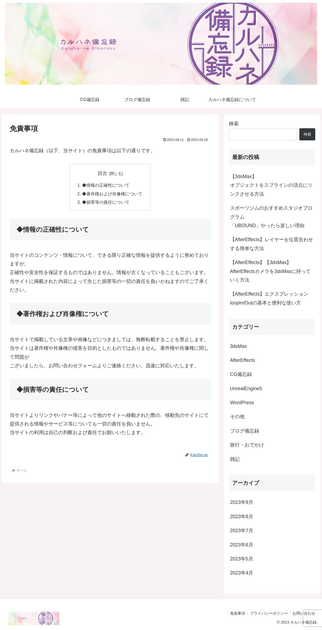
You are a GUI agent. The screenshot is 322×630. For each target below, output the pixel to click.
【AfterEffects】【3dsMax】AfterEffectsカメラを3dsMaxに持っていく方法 (270, 271)
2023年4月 (241, 573)
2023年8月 (241, 516)
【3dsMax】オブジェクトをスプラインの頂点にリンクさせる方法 (271, 185)
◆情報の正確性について (105, 185)
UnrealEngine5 (246, 388)
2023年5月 (241, 559)
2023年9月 (241, 502)
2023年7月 (241, 530)
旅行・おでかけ (247, 445)
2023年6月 (241, 545)
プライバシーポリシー (267, 613)
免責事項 (235, 613)
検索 (234, 123)
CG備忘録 (241, 374)
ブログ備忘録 (244, 431)
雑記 (235, 459)
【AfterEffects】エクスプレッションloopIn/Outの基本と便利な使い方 (269, 298)
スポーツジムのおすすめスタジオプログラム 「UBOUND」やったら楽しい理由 (271, 216)
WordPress (242, 402)
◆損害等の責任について (105, 202)
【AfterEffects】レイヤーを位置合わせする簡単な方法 (271, 244)
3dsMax (238, 346)
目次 (102, 173)
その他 (237, 416)
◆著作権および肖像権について (112, 194)
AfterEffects (242, 360)
